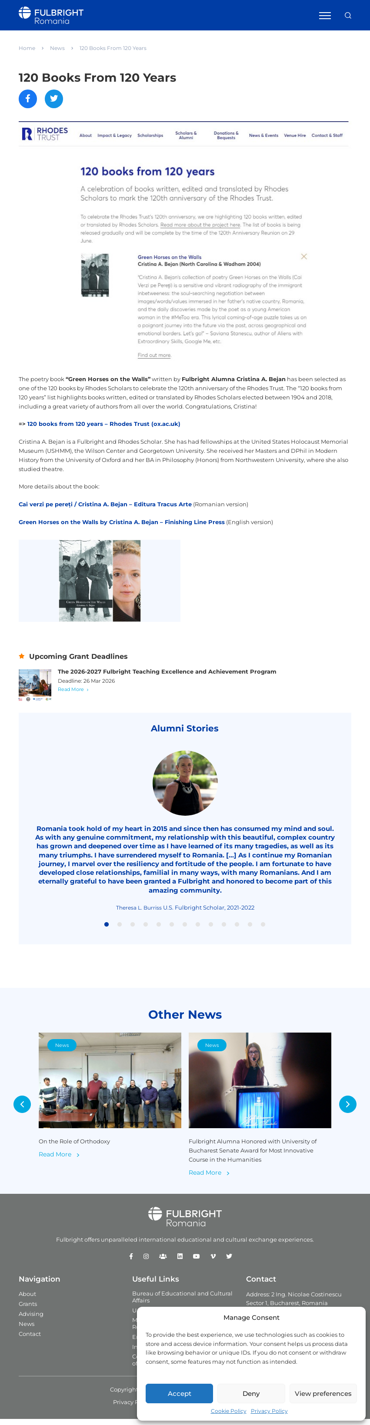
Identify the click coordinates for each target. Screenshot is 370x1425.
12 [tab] (250, 930)
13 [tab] (263, 930)
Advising (31, 1319)
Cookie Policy (229, 1411)
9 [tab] (211, 930)
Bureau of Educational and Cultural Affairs (182, 1302)
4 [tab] (145, 930)
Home (27, 48)
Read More (71, 695)
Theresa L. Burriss (139, 913)
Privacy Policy (269, 1411)
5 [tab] (158, 930)
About (27, 1299)
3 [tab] (132, 930)
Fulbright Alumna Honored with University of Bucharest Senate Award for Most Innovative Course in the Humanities (253, 1156)
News (57, 48)
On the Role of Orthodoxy (74, 1146)
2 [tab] (119, 930)
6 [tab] (171, 930)
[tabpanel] (185, 837)
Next (348, 1110)
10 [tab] (224, 930)
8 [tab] (197, 930)
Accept (179, 1393)
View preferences (323, 1393)
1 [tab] (106, 930)
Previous (22, 1110)
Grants (28, 1309)
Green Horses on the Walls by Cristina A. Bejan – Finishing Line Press (122, 522)
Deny (251, 1393)
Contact (30, 1339)
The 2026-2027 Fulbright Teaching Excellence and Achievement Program (167, 677)
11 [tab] (237, 930)
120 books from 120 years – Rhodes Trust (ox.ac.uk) (103, 425)
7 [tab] (184, 930)
